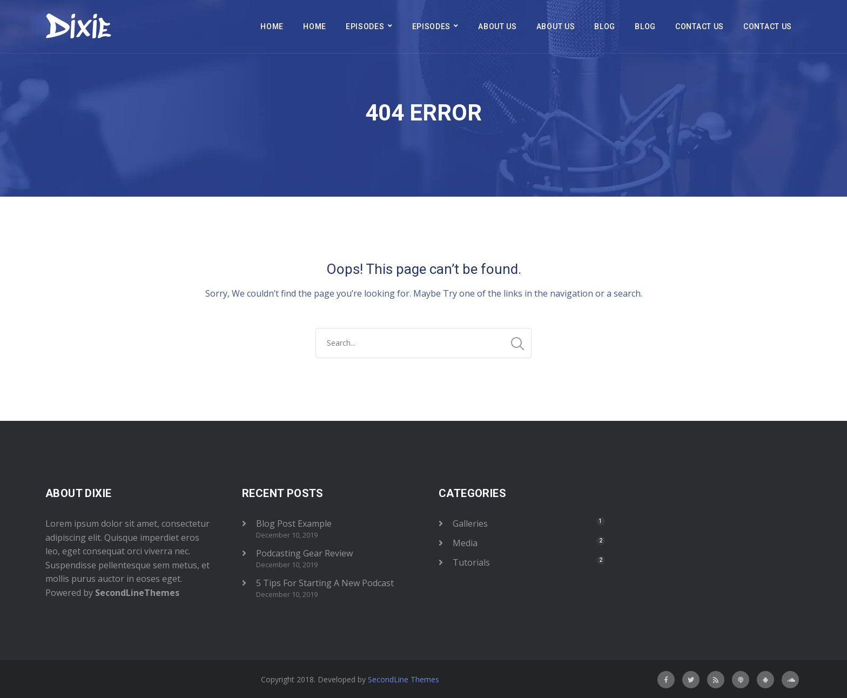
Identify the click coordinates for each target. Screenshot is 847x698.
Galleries (470, 523)
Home (272, 26)
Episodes (365, 26)
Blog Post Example (294, 523)
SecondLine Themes (403, 679)
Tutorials (471, 562)
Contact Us (699, 26)
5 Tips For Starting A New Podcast (325, 583)
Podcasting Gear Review (304, 553)
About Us (497, 26)
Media (465, 543)
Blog (604, 26)
